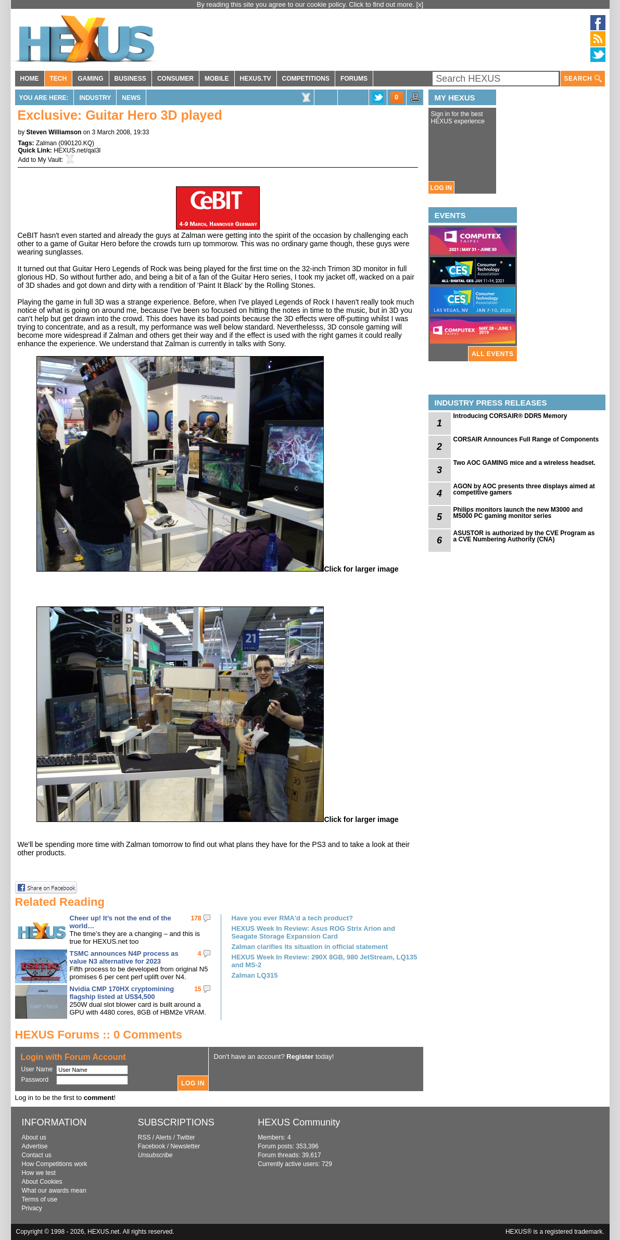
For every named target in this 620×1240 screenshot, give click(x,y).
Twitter (185, 1137)
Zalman (46, 143)
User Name (37, 1069)
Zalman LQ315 (255, 975)
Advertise (35, 1146)
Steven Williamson (54, 132)
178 (196, 918)
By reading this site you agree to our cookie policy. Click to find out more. (306, 4)
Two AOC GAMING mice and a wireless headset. (524, 463)
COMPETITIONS (306, 78)
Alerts (164, 1137)
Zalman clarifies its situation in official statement (310, 947)
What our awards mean (54, 1190)
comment (99, 1098)
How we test (39, 1172)
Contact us (37, 1155)
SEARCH (582, 79)
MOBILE (217, 78)
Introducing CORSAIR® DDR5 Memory (510, 416)
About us (34, 1137)
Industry (95, 98)
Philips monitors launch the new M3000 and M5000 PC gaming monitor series (518, 513)
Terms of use (40, 1199)
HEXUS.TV (255, 78)
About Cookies (42, 1181)
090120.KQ (76, 143)
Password (35, 1079)
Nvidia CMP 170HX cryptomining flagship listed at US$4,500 (122, 993)
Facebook (152, 1146)
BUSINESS (130, 78)
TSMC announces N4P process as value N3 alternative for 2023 (124, 957)
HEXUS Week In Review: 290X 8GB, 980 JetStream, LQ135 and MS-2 (324, 961)
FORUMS (354, 78)
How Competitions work (54, 1164)
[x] (420, 4)
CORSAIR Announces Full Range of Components (526, 439)
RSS (144, 1137)
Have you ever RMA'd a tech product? (292, 918)
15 (197, 989)
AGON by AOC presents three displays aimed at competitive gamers (524, 489)
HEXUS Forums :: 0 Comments (99, 1034)
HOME (29, 78)
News (131, 98)
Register (299, 1056)
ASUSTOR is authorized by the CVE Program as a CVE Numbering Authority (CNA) (524, 536)
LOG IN (441, 188)
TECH (58, 78)
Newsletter (185, 1146)
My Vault (50, 159)
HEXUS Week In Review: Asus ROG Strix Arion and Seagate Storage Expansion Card (313, 932)
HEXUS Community (299, 1122)
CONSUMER (175, 78)
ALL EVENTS (492, 354)
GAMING (90, 78)
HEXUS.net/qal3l (77, 150)
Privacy (32, 1208)
